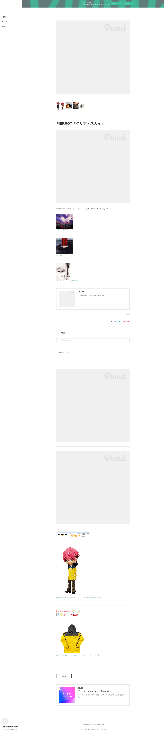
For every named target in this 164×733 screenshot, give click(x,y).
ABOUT (4, 22)
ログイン (129, 3)
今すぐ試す (116, 3)
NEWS (4, 26)
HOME (4, 17)
